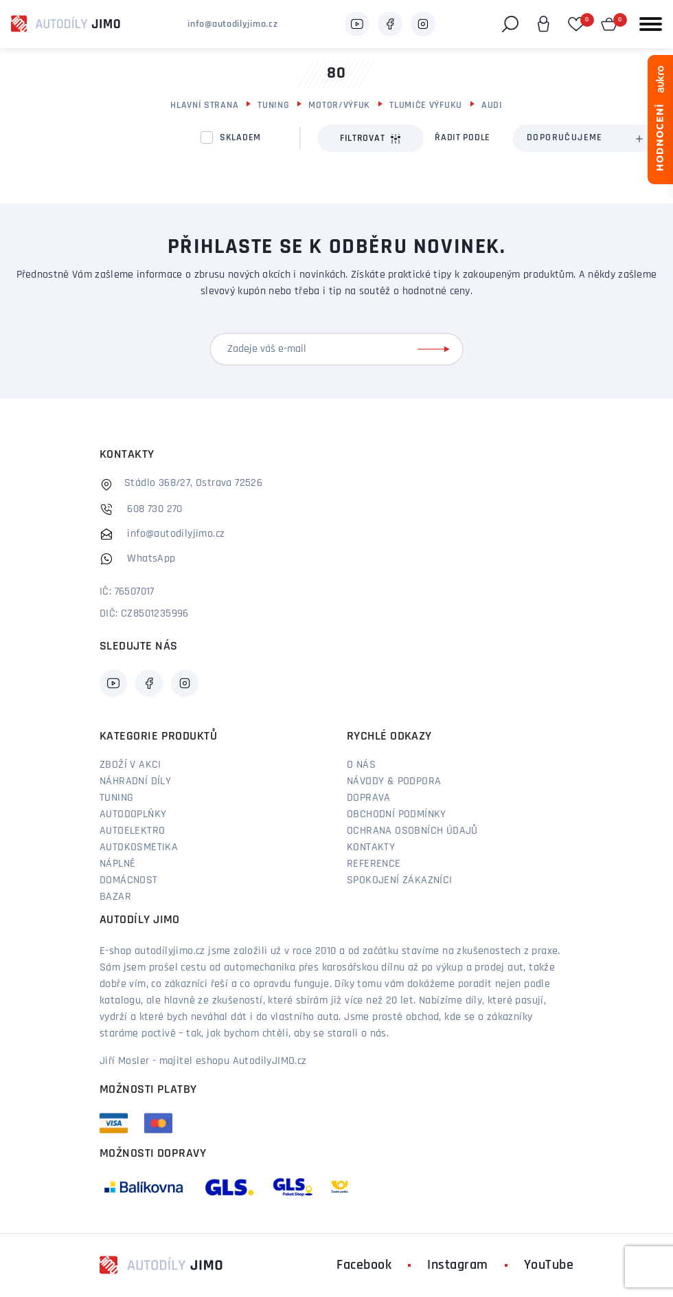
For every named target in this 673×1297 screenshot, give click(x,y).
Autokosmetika (139, 847)
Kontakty (371, 847)
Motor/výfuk (339, 105)
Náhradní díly (135, 781)
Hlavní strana (204, 105)
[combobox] (584, 138)
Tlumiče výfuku (425, 105)
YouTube (549, 1265)
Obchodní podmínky (396, 814)
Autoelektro (132, 830)
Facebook (363, 1265)
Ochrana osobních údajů (412, 830)
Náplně (117, 863)
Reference (374, 863)
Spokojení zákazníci (400, 880)
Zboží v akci (130, 765)
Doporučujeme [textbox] (565, 138)
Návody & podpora (394, 781)
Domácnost (129, 880)
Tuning (273, 105)
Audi (492, 105)
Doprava (369, 797)
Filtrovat (370, 138)
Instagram (457, 1265)
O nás (361, 765)
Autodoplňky (133, 814)
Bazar (115, 896)
